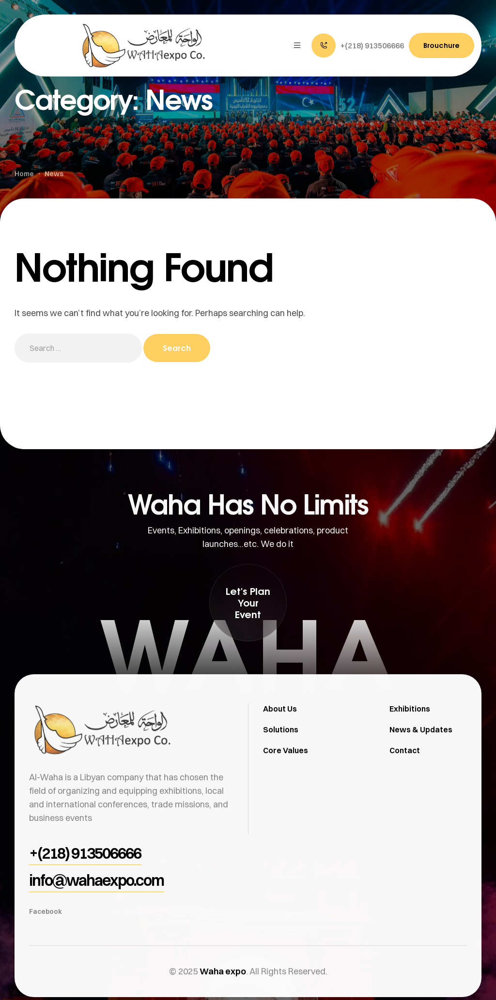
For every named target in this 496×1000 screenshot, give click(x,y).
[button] (357, 45)
